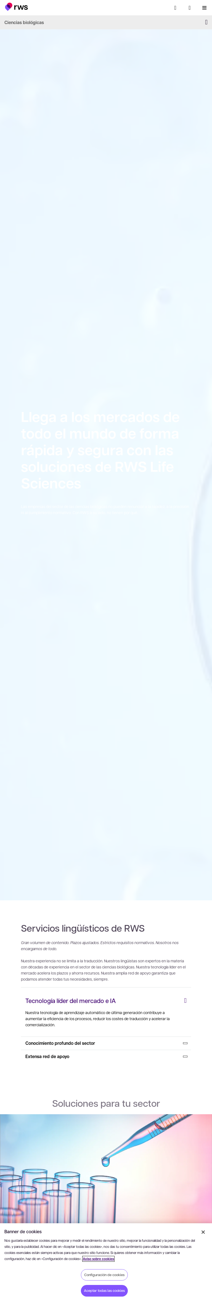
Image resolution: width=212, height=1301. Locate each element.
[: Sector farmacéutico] (106, 1190)
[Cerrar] (203, 1232)
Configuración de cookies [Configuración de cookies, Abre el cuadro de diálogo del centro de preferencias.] (104, 1274)
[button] (16, 7)
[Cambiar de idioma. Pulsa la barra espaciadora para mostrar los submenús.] (189, 7)
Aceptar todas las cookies (104, 1290)
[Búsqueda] (175, 7)
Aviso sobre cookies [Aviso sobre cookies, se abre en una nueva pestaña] (98, 1258)
